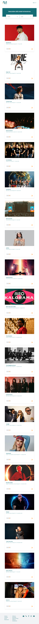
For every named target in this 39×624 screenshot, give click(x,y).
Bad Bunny (8, 42)
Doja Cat (8, 72)
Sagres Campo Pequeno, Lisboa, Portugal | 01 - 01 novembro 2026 (16, 483)
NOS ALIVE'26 (9, 218)
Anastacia (8, 453)
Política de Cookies (15, 618)
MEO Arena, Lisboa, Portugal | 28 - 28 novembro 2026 (14, 542)
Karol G (8, 600)
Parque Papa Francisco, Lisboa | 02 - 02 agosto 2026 (14, 278)
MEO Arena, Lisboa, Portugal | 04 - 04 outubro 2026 (14, 395)
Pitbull (7, 512)
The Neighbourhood (11, 365)
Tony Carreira (9, 541)
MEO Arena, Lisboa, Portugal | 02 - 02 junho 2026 (13, 73)
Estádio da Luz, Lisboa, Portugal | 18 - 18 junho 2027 (14, 601)
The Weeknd (9, 336)
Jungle (7, 424)
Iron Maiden (9, 160)
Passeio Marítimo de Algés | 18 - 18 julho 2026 (13, 249)
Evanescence (9, 394)
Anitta (7, 248)
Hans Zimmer (9, 570)
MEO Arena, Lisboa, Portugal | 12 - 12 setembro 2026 (14, 366)
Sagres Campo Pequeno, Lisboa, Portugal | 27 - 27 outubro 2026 (16, 454)
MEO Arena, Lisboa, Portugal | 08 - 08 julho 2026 (13, 190)
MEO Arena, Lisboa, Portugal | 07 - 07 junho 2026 (13, 102)
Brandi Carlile (9, 482)
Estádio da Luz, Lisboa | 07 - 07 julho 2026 (12, 161)
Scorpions (8, 189)
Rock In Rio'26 (9, 130)
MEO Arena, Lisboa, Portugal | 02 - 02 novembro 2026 (14, 513)
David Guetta (9, 277)
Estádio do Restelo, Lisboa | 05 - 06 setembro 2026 (14, 337)
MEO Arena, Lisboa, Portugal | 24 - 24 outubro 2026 (14, 425)
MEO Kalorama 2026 (11, 306)
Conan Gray (9, 101)
